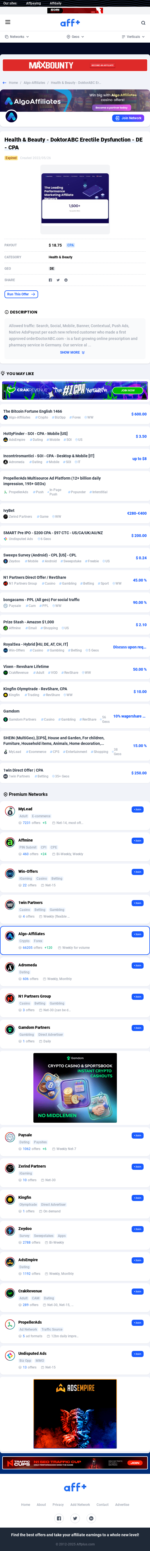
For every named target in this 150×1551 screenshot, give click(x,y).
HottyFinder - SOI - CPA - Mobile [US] (35, 433)
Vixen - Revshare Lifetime (26, 666)
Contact (103, 1505)
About (41, 1505)
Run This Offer (21, 294)
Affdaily (56, 3)
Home (13, 83)
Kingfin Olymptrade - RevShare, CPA (35, 689)
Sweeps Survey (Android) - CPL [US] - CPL (40, 555)
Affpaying (33, 3)
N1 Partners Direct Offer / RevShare (34, 577)
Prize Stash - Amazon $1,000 (28, 622)
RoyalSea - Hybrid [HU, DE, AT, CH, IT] (35, 644)
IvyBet (8, 510)
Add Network (80, 1505)
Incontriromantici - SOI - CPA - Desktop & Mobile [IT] (48, 456)
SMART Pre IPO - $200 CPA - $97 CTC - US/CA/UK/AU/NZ (53, 533)
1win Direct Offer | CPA (23, 770)
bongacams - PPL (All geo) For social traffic (41, 599)
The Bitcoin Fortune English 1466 (32, 411)
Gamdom (11, 711)
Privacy (58, 1505)
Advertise (122, 1505)
